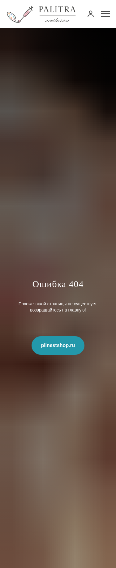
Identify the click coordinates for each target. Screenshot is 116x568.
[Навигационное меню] (105, 14)
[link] (90, 13)
